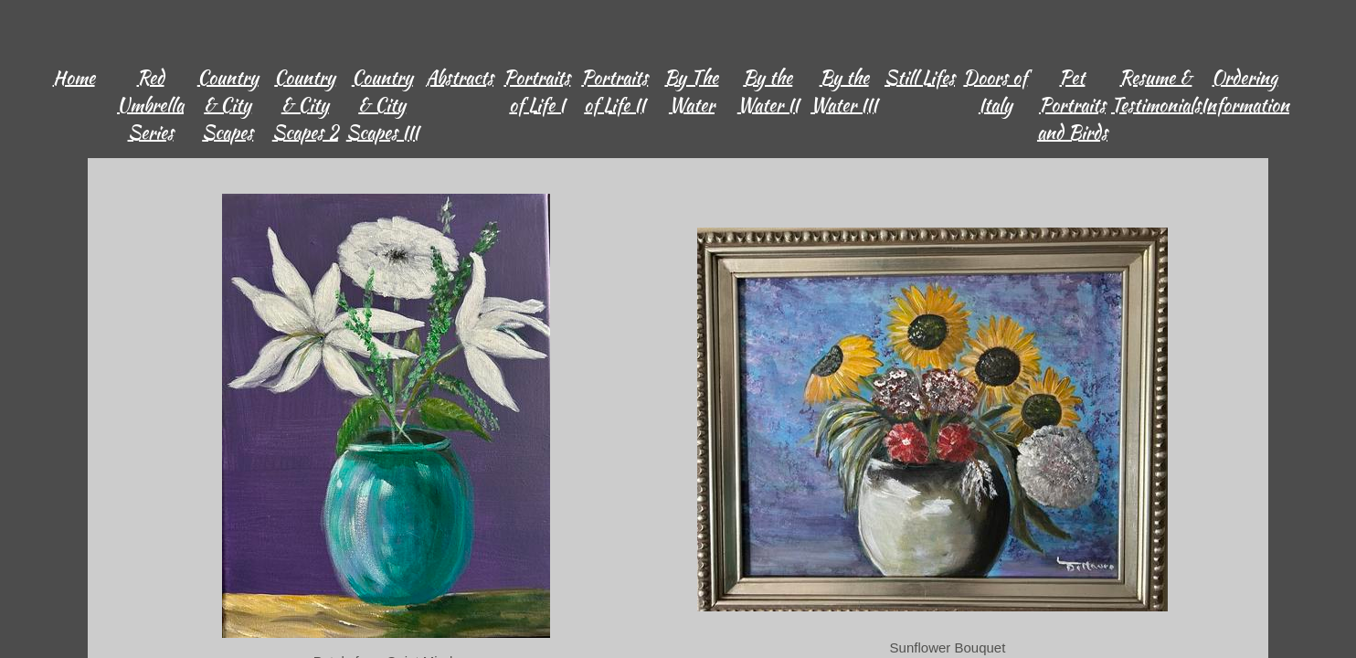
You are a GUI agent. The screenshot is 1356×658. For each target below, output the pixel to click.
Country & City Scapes (228, 104)
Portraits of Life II (614, 91)
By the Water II (768, 91)
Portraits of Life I (536, 91)
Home (74, 77)
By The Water (691, 91)
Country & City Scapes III (382, 104)
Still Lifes (920, 77)
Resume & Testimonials (1156, 91)
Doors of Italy (995, 91)
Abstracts (459, 77)
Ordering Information (1245, 91)
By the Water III (843, 91)
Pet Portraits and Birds (1072, 104)
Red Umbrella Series (150, 104)
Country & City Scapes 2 (305, 104)
